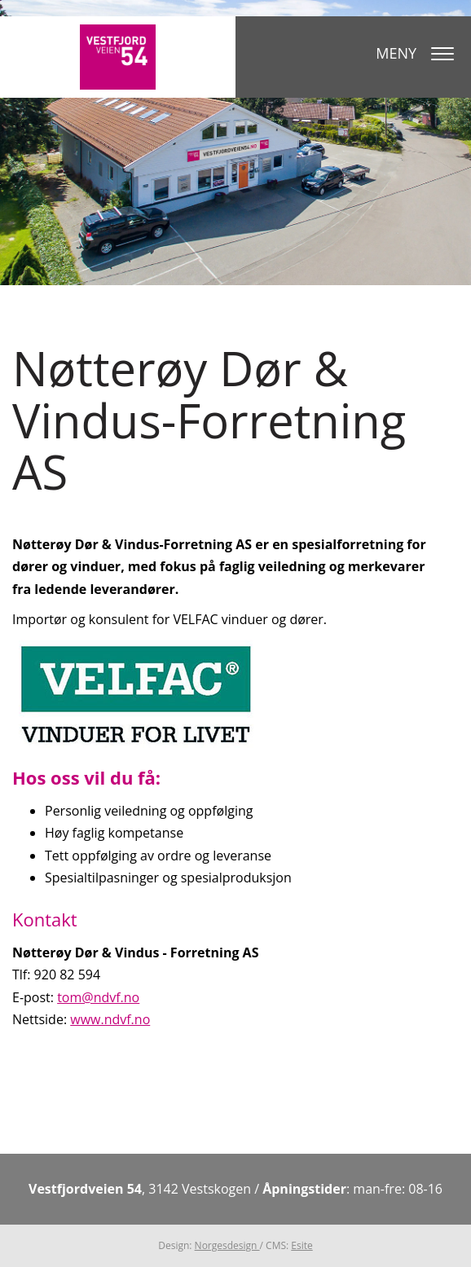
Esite (301, 1245)
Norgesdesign (227, 1245)
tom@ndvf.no (98, 997)
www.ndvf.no (110, 1019)
